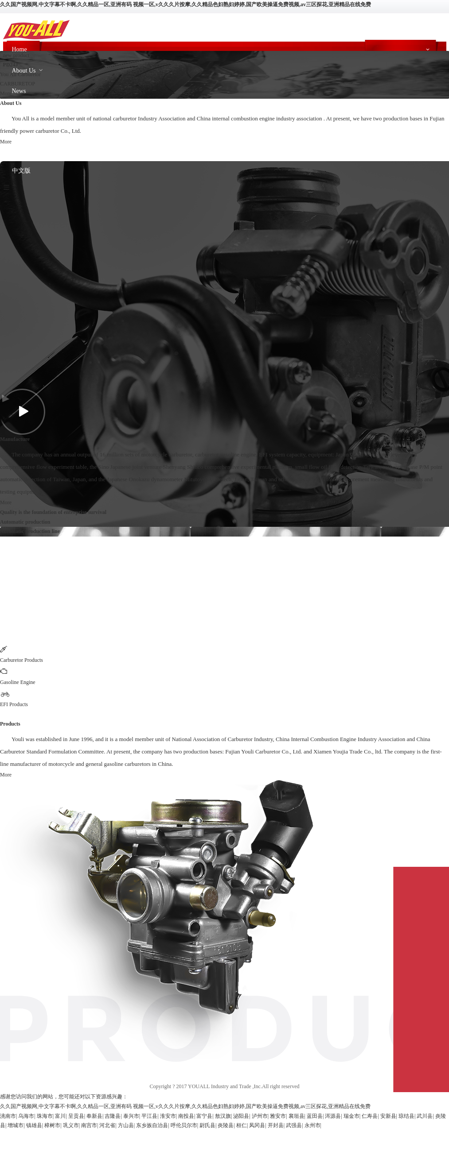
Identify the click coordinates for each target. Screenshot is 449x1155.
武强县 (294, 1125)
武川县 (425, 1116)
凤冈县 (257, 1125)
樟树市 (52, 1125)
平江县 (149, 1116)
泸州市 (260, 1116)
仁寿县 (370, 1116)
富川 (60, 1116)
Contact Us (26, 150)
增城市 (15, 1125)
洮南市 (8, 1116)
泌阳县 (241, 1116)
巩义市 (71, 1125)
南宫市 (89, 1125)
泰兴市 (131, 1116)
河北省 (107, 1125)
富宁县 (204, 1116)
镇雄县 (34, 1125)
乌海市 (26, 1116)
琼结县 (406, 1116)
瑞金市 (351, 1116)
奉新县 (94, 1116)
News (19, 91)
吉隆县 (113, 1116)
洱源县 (333, 1116)
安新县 (388, 1116)
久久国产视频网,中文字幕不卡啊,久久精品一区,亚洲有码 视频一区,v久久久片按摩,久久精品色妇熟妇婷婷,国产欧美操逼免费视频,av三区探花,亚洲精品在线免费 (185, 4)
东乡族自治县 (152, 1125)
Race (18, 111)
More (6, 93)
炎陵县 (226, 1125)
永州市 (312, 1125)
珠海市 (45, 1116)
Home (19, 49)
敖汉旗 (223, 1116)
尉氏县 (207, 1125)
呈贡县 (76, 1116)
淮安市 (168, 1116)
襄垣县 (297, 1116)
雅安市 (278, 1116)
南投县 (186, 1116)
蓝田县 (315, 1116)
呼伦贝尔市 (184, 1125)
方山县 (126, 1125)
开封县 (276, 1125)
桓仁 (241, 1125)
